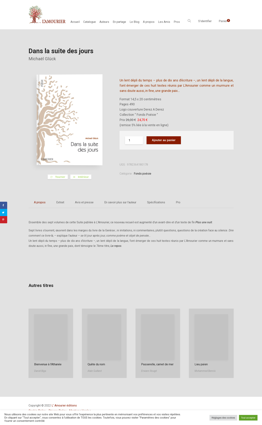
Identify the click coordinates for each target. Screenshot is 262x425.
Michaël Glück (42, 58)
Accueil (75, 22)
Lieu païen (201, 364)
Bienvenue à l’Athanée (47, 364)
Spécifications (156, 202)
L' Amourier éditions (64, 405)
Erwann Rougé (149, 370)
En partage (119, 22)
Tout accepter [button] (248, 417)
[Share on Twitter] (3, 212)
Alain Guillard (95, 370)
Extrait (60, 202)
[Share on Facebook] (3, 205)
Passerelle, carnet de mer (157, 364)
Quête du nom (96, 364)
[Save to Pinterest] (3, 219)
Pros (177, 22)
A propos (148, 22)
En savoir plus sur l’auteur (120, 202)
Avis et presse (84, 202)
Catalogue (89, 22)
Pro (178, 202)
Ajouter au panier (164, 140)
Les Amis (164, 22)
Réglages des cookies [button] (223, 417)
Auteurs (104, 22)
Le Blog (134, 22)
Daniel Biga (40, 370)
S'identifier (205, 21)
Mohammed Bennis (205, 370)
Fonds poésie (142, 173)
